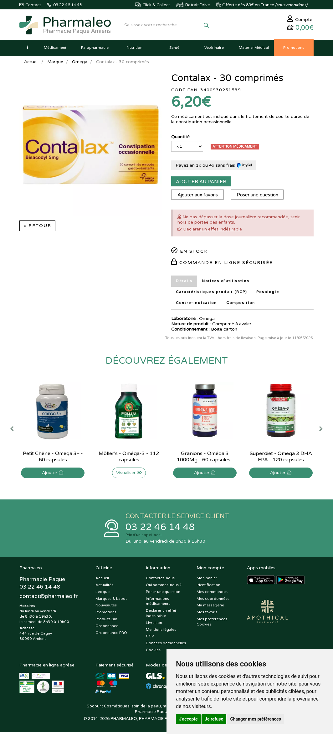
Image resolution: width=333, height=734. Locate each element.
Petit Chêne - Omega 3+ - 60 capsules (53, 458)
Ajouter (53, 474)
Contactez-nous (160, 580)
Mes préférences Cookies (212, 623)
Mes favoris (207, 614)
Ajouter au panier (201, 183)
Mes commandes (212, 593)
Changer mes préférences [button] (255, 718)
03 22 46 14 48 (160, 528)
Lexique (102, 593)
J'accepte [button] (188, 718)
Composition (242, 304)
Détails (184, 283)
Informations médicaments (158, 603)
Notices (226, 283)
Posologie (270, 293)
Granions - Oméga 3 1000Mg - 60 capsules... (205, 458)
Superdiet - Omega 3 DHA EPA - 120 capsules (281, 458)
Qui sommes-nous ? (164, 587)
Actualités (104, 587)
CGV (150, 638)
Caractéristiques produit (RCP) (212, 293)
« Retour (37, 227)
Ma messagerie (210, 607)
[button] (27, 49)
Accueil (31, 63)
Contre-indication (196, 304)
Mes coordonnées (213, 600)
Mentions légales (161, 631)
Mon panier (207, 580)
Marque (56, 63)
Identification (208, 587)
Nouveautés (106, 607)
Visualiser (129, 474)
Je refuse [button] (214, 718)
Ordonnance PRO (111, 634)
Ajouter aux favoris (198, 196)
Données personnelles (166, 645)
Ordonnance (106, 627)
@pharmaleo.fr (48, 598)
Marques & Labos (111, 600)
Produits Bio (106, 621)
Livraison (154, 624)
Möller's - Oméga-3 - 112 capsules (129, 458)
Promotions (105, 614)
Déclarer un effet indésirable (212, 230)
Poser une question (258, 196)
